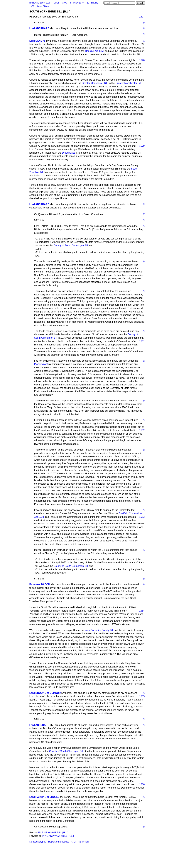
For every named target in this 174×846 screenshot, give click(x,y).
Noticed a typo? (37, 841)
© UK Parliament (80, 841)
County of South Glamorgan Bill (71, 245)
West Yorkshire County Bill (99, 630)
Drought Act (68, 152)
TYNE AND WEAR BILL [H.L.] (58, 836)
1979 (65, 3)
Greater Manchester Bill (94, 83)
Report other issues (58, 841)
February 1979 (77, 3)
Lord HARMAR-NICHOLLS (44, 797)
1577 (142, 16)
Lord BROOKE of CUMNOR (45, 693)
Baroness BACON (39, 584)
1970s (57, 3)
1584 (142, 610)
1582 (142, 430)
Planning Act (41, 364)
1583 (142, 517)
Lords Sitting (43, 6)
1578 (142, 60)
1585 (142, 696)
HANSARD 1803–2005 (39, 3)
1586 (142, 784)
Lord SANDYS (37, 41)
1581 (142, 341)
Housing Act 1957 (94, 51)
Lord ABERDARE (39, 28)
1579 (142, 146)
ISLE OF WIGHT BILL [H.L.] (53, 832)
